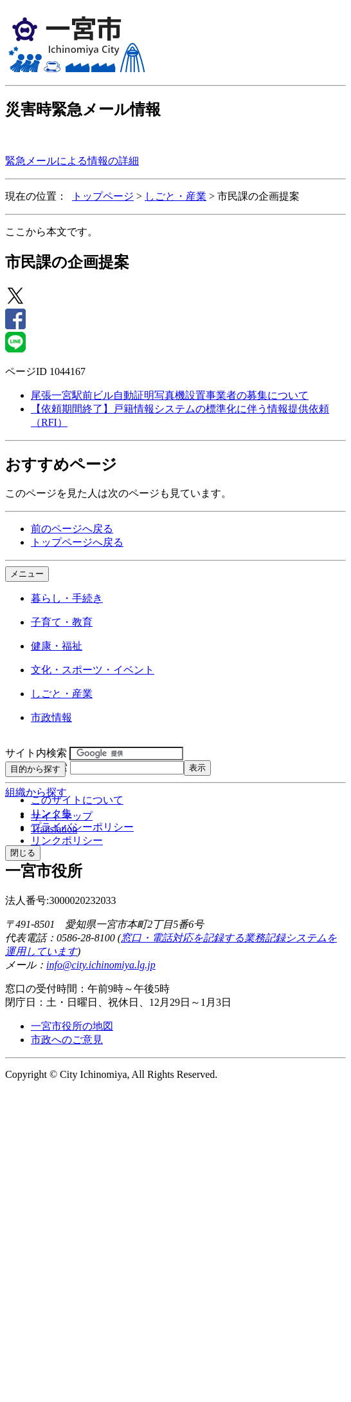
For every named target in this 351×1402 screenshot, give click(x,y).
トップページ (103, 196)
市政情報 (51, 717)
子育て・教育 (62, 622)
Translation (54, 828)
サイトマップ (62, 816)
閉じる (22, 853)
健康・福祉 (56, 645)
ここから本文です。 (51, 231)
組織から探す (36, 792)
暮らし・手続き (67, 598)
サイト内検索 (36, 752)
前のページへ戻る (72, 528)
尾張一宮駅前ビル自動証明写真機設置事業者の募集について (170, 395)
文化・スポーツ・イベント (92, 669)
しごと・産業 (175, 196)
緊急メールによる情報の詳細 (72, 160)
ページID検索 (36, 767)
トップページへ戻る (77, 542)
